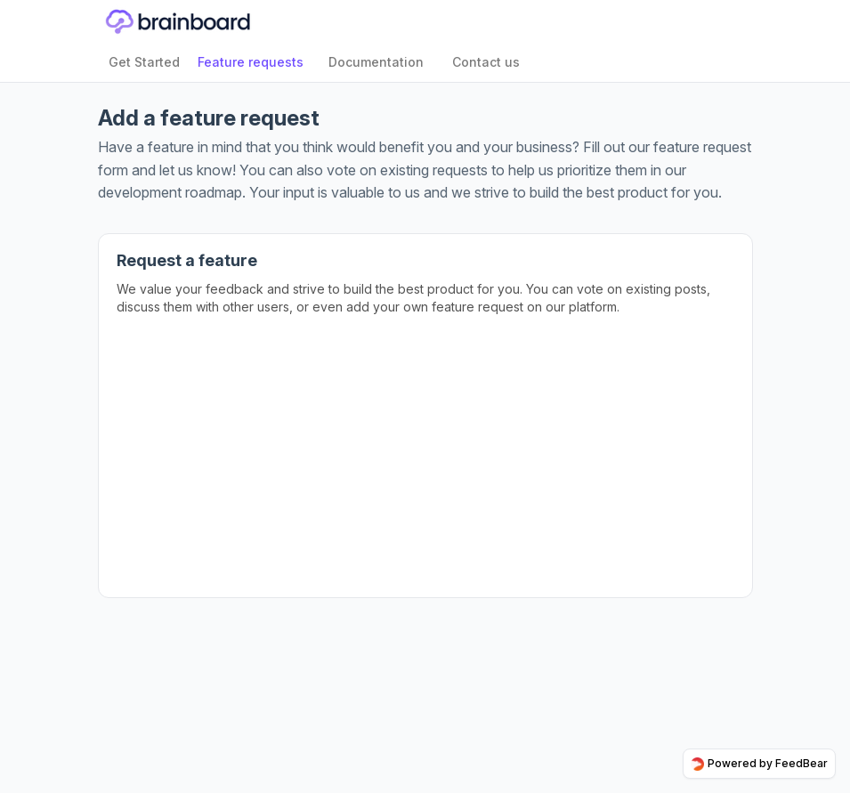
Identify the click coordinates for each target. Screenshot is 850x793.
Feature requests (251, 61)
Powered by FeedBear (759, 764)
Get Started (144, 61)
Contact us (486, 61)
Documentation (376, 61)
